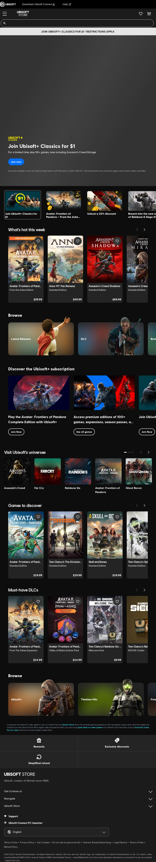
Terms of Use (10, 842)
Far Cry (10, 730)
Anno (16, 730)
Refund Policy (11, 846)
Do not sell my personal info (66, 842)
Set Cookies (43, 842)
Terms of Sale (137, 842)
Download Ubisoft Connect (38, 4)
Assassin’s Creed (142, 727)
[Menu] (5, 13)
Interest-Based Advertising (97, 842)
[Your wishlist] (140, 13)
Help (67, 4)
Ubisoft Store (68, 725)
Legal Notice (120, 842)
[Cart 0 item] (149, 13)
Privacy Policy (27, 842)
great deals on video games (90, 727)
